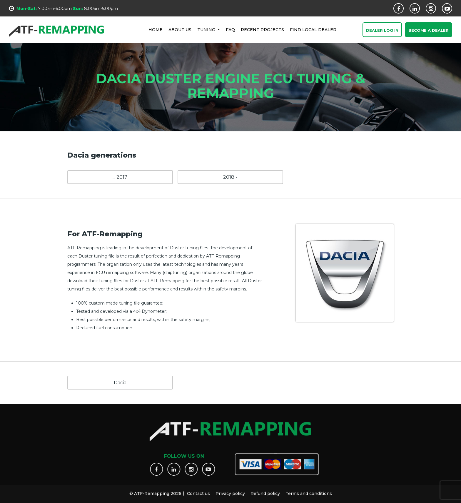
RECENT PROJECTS (262, 29)
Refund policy (265, 490)
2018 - (230, 177)
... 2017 (120, 177)
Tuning (206, 29)
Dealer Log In (382, 30)
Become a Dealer (428, 30)
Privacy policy (230, 490)
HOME (155, 29)
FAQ (230, 29)
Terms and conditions (308, 490)
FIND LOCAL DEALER (313, 29)
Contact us (198, 490)
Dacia (120, 382)
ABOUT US (179, 29)
